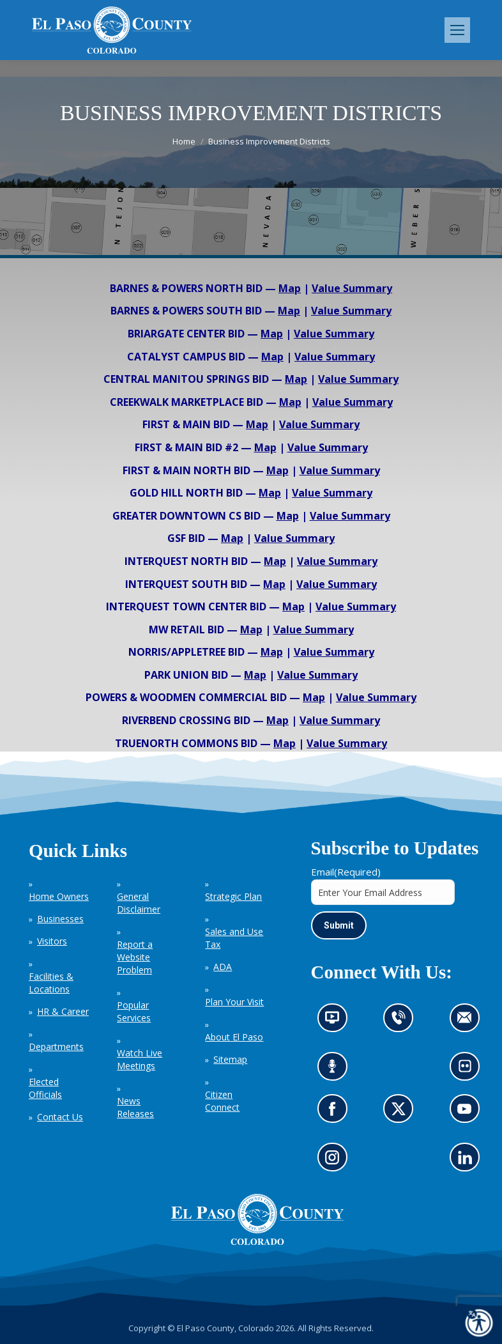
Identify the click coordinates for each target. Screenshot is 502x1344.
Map (289, 288)
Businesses (60, 919)
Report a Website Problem (135, 957)
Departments (56, 1046)
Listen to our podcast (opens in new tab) (335, 1070)
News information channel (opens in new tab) (336, 1021)
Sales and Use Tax (234, 937)
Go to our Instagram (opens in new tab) (336, 1161)
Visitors (52, 941)
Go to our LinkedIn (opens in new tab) (468, 1161)
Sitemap (230, 1059)
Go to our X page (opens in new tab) (402, 1113)
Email (346, 871)
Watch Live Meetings (139, 1059)
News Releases (135, 1107)
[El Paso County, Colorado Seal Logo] (257, 1241)
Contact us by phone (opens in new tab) (402, 1021)
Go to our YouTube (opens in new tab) (467, 1113)
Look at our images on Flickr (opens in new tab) (469, 1070)
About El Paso (234, 1037)
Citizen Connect (222, 1100)
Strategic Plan (233, 896)
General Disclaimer (138, 902)
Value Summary (352, 288)
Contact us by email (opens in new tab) (468, 1021)
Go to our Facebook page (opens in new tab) (335, 1113)
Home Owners (59, 896)
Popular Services (134, 1011)
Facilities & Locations (51, 982)
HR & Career (63, 1011)
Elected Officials (45, 1088)
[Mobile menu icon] (457, 30)
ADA (222, 967)
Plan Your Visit (234, 1002)
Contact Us (60, 1117)
